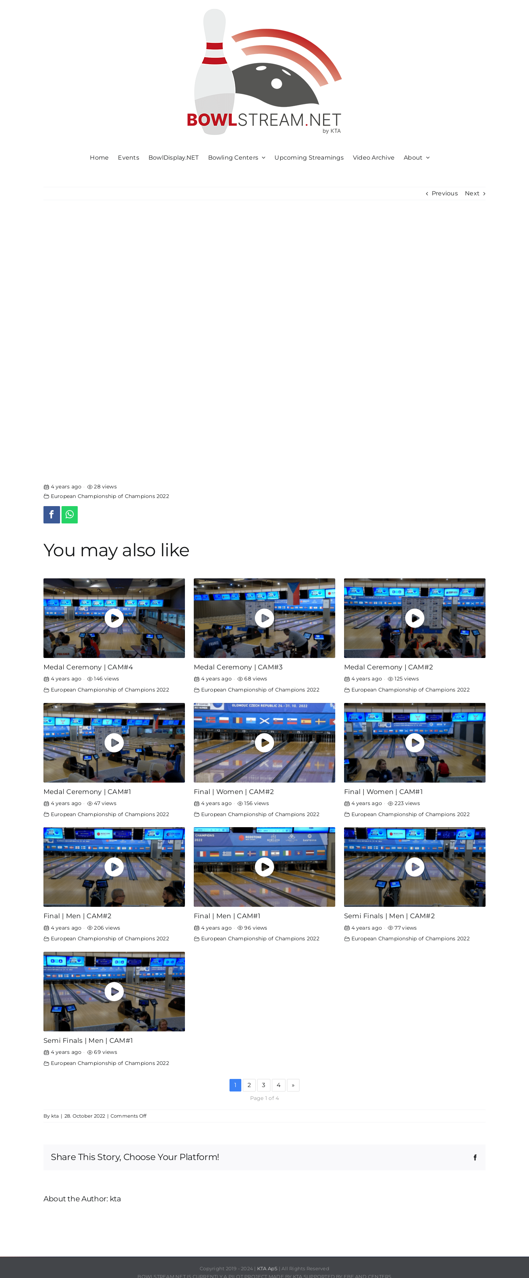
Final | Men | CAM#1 (227, 916)
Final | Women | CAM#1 (383, 791)
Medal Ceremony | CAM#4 (88, 667)
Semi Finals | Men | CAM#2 (389, 916)
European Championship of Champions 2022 (110, 496)
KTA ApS (267, 1268)
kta (55, 1116)
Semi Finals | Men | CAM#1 (88, 1040)
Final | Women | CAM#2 (234, 791)
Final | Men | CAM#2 (77, 916)
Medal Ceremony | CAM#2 (388, 667)
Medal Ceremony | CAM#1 (87, 791)
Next (472, 193)
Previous (445, 193)
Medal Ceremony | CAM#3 (238, 667)
